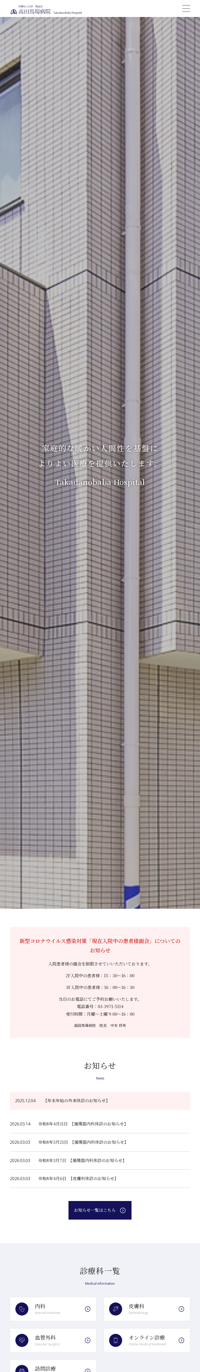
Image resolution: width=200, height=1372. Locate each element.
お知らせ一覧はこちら (95, 1210)
